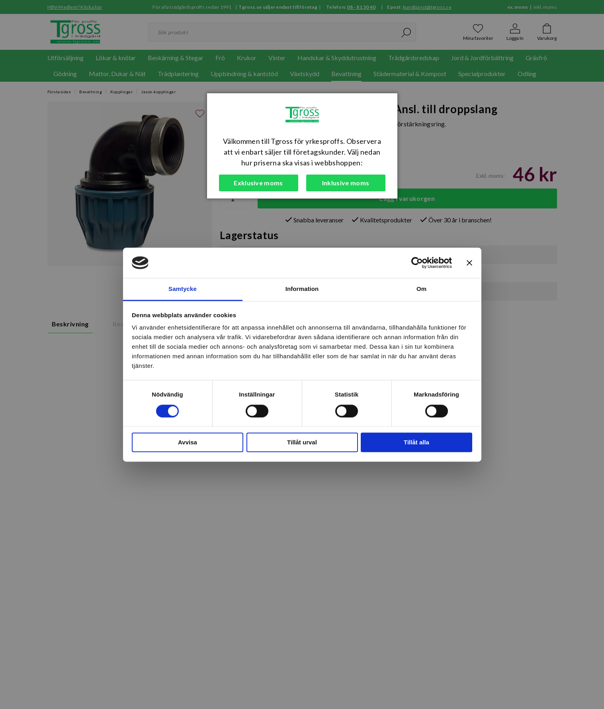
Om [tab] (421, 289)
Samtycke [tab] (182, 289)
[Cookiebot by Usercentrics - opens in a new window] (417, 263)
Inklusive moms (345, 183)
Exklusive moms (258, 183)
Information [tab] (302, 289)
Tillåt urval (302, 442)
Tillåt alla (416, 442)
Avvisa (187, 442)
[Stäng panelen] (469, 262)
